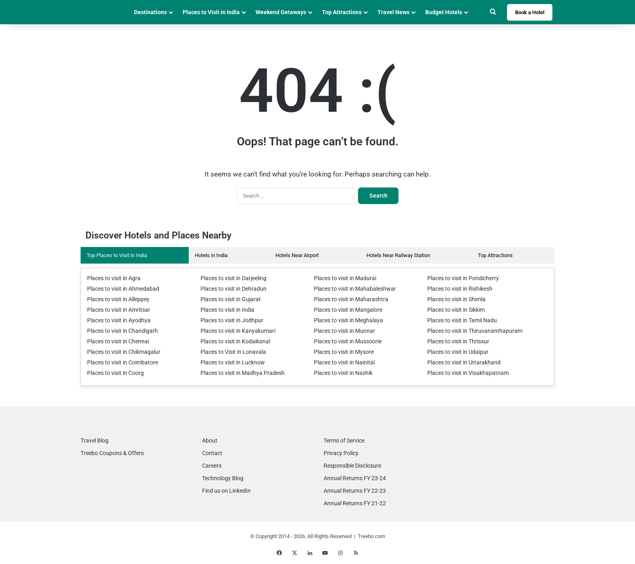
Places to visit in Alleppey (116, 299)
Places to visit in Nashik (341, 373)
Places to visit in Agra (111, 278)
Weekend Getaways (281, 12)
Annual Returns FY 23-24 (355, 478)
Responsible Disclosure (352, 465)
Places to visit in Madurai (342, 278)
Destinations (150, 12)
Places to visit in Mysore (341, 352)
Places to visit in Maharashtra (347, 299)
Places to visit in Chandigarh (119, 331)
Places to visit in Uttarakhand (460, 363)
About (209, 440)
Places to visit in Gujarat (228, 299)
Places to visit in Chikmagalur (120, 352)
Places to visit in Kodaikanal (232, 341)
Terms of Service (344, 440)
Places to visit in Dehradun (230, 289)
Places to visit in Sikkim (454, 310)
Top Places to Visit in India (117, 255)
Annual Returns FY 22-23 (355, 490)
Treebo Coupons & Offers (112, 453)
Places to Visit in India (211, 12)
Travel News (393, 12)
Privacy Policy (341, 453)
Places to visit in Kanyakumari (234, 331)
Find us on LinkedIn (226, 490)
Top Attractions (342, 12)
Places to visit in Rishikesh (457, 289)
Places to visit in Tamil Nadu (459, 320)
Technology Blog (222, 478)
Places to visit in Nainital (342, 363)
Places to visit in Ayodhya (116, 320)
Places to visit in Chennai (115, 341)
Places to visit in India (225, 310)
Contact (212, 453)
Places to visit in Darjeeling (231, 278)
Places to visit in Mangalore (345, 310)
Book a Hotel (529, 12)
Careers (212, 465)
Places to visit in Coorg (113, 373)
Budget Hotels (443, 12)
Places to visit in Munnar (342, 331)
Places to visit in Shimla (454, 299)
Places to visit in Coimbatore (119, 363)
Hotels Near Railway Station (398, 255)
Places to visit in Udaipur (455, 352)
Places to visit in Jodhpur (229, 320)
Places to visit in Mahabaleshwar (351, 289)
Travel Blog (95, 440)
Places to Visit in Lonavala (230, 352)
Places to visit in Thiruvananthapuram (470, 331)
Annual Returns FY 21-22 (355, 503)
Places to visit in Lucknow (230, 363)
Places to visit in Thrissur (456, 341)
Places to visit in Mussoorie (345, 341)
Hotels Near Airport (297, 255)
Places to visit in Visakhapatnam (464, 373)
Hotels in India (211, 255)
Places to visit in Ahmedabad (120, 289)
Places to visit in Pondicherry (460, 278)
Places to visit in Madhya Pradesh (238, 373)
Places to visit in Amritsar (116, 310)
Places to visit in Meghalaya (345, 320)
